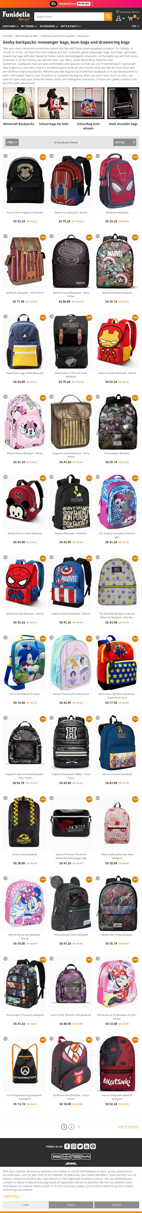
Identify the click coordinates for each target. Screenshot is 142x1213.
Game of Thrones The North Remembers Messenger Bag (71, 842)
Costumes (9, 26)
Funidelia (8, 36)
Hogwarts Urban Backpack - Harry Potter (70, 440)
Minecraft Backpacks (18, 110)
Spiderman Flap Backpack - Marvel (25, 599)
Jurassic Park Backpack (25, 840)
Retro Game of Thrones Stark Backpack (71, 360)
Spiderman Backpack (117, 198)
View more (13, 68)
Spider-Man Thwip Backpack (117, 920)
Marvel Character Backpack (117, 278)
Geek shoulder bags (123, 110)
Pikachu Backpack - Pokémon (71, 519)
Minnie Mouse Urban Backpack (71, 920)
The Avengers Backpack (117, 439)
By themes (27, 26)
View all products (128, 1112)
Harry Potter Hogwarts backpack (25, 198)
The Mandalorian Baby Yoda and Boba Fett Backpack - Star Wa (117, 601)
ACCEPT (116, 1205)
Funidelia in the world (105, 1165)
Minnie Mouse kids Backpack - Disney (25, 922)
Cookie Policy (11, 1196)
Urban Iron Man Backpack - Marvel (117, 358)
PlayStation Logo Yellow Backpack (24, 358)
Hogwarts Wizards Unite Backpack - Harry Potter (25, 761)
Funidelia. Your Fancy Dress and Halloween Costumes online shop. (16, 16)
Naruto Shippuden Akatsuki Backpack (117, 1082)
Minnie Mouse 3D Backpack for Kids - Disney (117, 1002)
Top (134, 26)
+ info (25, 1205)
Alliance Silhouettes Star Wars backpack (117, 842)
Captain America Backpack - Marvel (71, 599)
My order (57, 1165)
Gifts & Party (69, 26)
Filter (10, 128)
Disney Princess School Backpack (71, 679)
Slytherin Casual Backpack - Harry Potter (71, 280)
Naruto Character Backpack (117, 760)
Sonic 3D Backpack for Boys (25, 679)
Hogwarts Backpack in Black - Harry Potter (71, 761)
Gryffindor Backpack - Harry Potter (25, 278)
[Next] (79, 1113)
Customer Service (25, 1164)
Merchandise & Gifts (27, 36)
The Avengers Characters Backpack (25, 1000)
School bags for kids (53, 110)
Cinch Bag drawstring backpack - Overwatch (25, 1082)
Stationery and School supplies (58, 36)
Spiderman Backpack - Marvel (71, 198)
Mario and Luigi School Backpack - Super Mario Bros (117, 681)
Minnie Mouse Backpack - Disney (25, 439)
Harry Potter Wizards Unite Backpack (71, 1000)
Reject (71, 1205)
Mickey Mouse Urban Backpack (25, 519)
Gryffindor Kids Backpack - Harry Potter (71, 1082)
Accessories (47, 26)
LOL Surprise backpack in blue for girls (117, 520)
